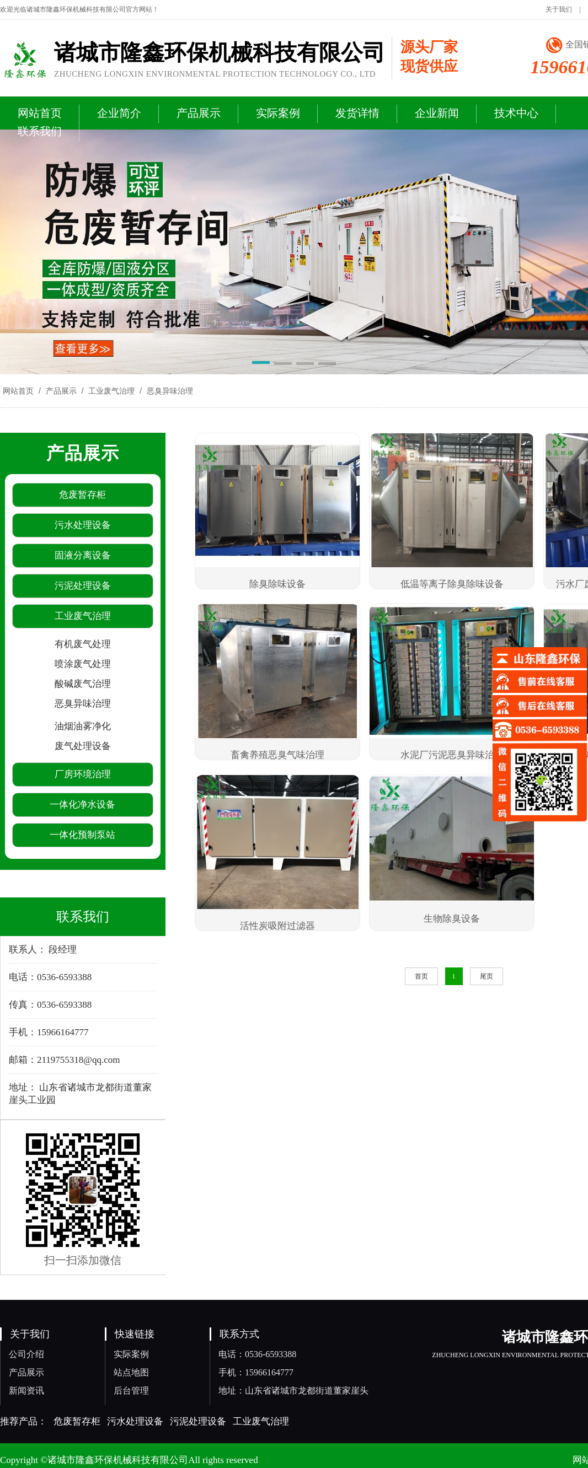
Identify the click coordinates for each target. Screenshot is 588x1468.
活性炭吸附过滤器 (277, 926)
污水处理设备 (135, 1421)
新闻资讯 (26, 1390)
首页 (421, 976)
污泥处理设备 (198, 1421)
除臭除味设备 (277, 584)
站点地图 (131, 1372)
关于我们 (559, 9)
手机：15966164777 (255, 1372)
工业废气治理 (111, 390)
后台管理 (131, 1390)
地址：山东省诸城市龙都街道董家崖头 (293, 1390)
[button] (261, 364)
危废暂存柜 (77, 1421)
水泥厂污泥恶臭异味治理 (452, 755)
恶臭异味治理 (169, 390)
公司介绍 (26, 1354)
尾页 (486, 976)
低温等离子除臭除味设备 (452, 584)
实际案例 (131, 1354)
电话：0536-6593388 (257, 1354)
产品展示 (61, 390)
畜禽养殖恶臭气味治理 (277, 755)
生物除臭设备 (452, 918)
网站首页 (18, 390)
